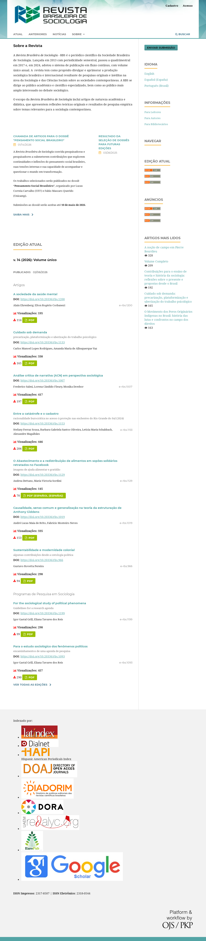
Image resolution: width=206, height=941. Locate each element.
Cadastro (172, 5)
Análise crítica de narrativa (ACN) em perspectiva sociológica (58, 375)
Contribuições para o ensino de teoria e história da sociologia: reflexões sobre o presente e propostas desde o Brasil (165, 277)
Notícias (59, 34)
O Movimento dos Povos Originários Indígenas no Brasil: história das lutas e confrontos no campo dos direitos (168, 318)
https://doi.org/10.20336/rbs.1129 (43, 475)
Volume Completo (156, 261)
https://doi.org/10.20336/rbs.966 (42, 560)
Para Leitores (152, 112)
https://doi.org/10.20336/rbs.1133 (43, 342)
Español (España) (156, 80)
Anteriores (38, 34)
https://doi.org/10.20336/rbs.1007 (43, 380)
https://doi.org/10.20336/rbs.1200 (43, 299)
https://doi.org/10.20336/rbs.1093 (43, 656)
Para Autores (152, 118)
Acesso (188, 5)
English (149, 74)
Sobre (77, 34)
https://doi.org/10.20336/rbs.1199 (43, 613)
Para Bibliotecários (156, 124)
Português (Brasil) (156, 86)
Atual (18, 34)
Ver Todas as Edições (30, 684)
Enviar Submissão (161, 47)
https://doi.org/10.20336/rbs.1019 (43, 517)
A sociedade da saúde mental (35, 294)
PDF (31, 401)
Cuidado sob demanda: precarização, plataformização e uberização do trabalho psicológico (168, 297)
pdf (31, 320)
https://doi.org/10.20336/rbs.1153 (43, 423)
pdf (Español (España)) (44, 495)
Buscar (182, 34)
